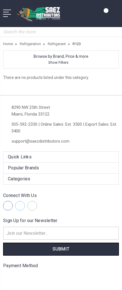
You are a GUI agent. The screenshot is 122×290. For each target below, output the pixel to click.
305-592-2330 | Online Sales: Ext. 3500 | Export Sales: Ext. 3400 (64, 128)
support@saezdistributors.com (40, 141)
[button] (61, 59)
